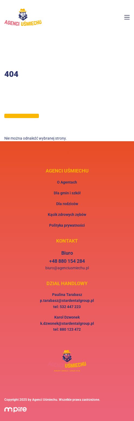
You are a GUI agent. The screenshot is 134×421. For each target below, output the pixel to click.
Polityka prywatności (67, 225)
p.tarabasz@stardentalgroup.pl (67, 300)
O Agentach (67, 182)
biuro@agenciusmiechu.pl (67, 268)
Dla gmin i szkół (67, 193)
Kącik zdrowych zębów (67, 214)
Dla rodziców (67, 204)
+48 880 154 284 (67, 261)
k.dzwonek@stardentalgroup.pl (67, 323)
